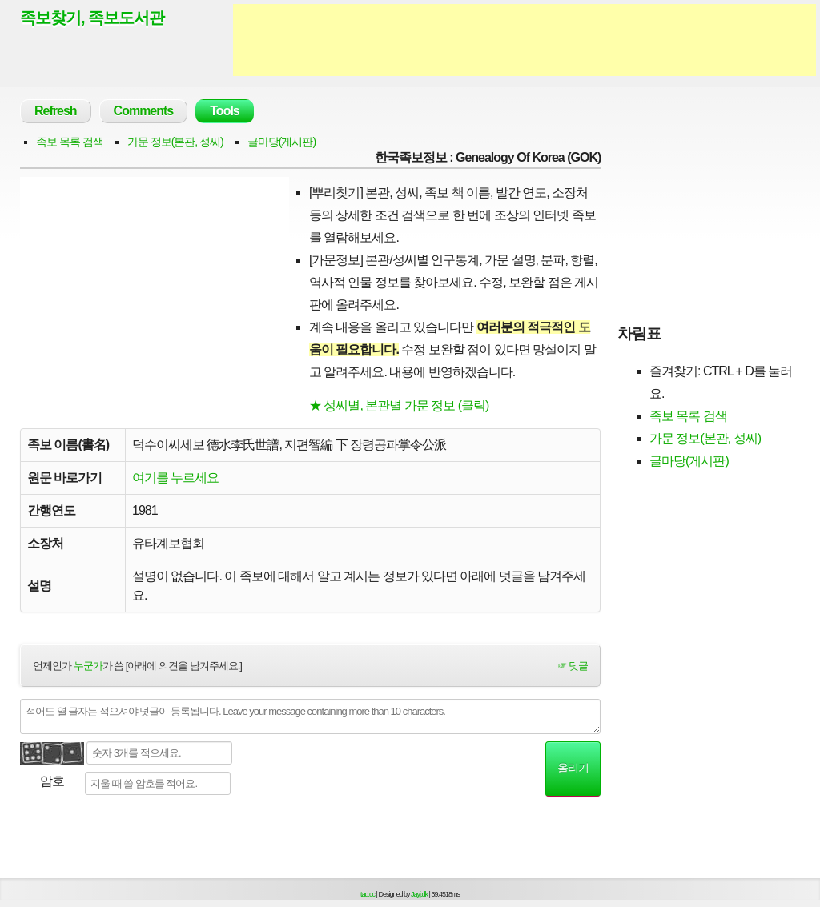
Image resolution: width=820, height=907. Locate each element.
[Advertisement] (524, 40)
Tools (224, 111)
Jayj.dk (419, 894)
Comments (144, 111)
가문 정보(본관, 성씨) (175, 141)
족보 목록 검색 (69, 141)
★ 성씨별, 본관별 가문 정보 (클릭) (398, 405)
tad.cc (367, 894)
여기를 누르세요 (175, 477)
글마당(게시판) (281, 141)
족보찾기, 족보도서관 (92, 17)
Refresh (55, 111)
